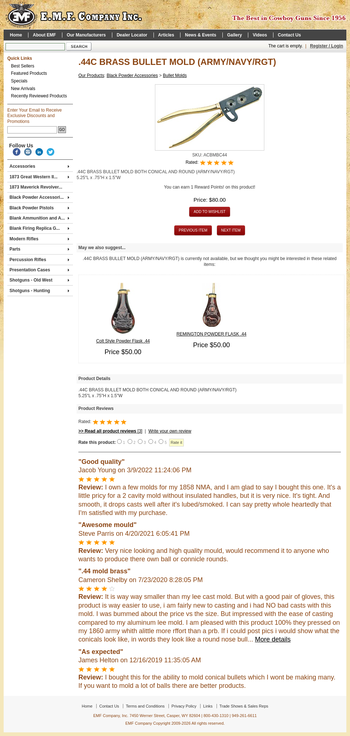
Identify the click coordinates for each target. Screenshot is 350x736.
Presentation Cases (39, 269)
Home (16, 35)
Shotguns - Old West (39, 280)
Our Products (91, 75)
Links (208, 706)
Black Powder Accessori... (39, 197)
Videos (260, 35)
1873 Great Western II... (39, 176)
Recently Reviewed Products (39, 95)
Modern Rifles (39, 238)
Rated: (193, 162)
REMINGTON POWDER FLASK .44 (211, 334)
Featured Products (29, 73)
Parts (39, 249)
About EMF (44, 35)
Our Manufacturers (86, 35)
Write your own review (169, 431)
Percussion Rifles (39, 259)
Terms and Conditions (145, 706)
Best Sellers (22, 66)
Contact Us (289, 35)
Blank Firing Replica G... (39, 228)
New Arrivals (23, 88)
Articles (166, 35)
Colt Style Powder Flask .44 (123, 341)
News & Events (200, 35)
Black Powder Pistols (39, 207)
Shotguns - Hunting (39, 290)
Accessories (39, 166)
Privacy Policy (183, 706)
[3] (110, 431)
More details (273, 639)
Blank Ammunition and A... (39, 218)
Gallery (234, 35)
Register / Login (326, 46)
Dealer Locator (132, 35)
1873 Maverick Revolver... (35, 187)
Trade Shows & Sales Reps (243, 706)
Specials (19, 81)
